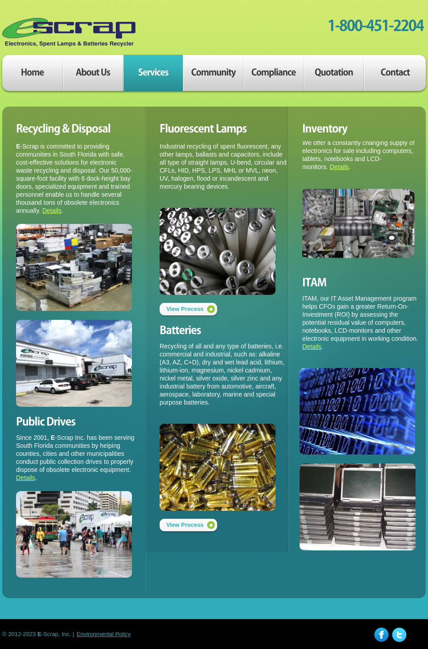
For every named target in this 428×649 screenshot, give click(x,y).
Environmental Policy (104, 634)
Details (52, 210)
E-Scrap (69, 32)
